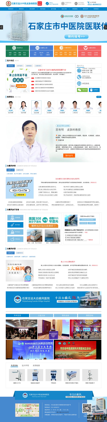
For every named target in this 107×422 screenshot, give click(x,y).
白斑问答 (38, 65)
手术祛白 (15, 232)
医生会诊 (65, 315)
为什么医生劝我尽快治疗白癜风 (65, 285)
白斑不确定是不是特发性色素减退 (77, 275)
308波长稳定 (83, 223)
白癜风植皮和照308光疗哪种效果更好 (42, 285)
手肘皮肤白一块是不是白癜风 (46, 278)
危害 (24, 54)
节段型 (90, 54)
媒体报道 (29, 65)
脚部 (75, 54)
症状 (15, 54)
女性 (48, 52)
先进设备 (14, 365)
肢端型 (83, 54)
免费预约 (94, 90)
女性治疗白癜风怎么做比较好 (15, 205)
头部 (56, 52)
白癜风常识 (19, 253)
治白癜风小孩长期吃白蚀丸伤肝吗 (67, 179)
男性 (35, 54)
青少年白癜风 (18, 173)
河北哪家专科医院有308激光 (41, 78)
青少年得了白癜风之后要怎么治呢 (73, 186)
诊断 (19, 54)
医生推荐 (32, 9)
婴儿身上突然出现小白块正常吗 (47, 189)
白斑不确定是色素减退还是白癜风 (77, 269)
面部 (61, 52)
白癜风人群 (10, 170)
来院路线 (74, 9)
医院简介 (21, 9)
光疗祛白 (15, 225)
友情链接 (36, 365)
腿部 (70, 54)
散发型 (90, 52)
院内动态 (42, 9)
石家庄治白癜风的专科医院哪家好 (42, 87)
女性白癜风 (26, 173)
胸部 (75, 52)
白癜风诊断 (17, 256)
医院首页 (10, 9)
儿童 (35, 52)
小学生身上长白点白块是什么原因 (47, 195)
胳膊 (61, 54)
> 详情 (85, 232)
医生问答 (64, 9)
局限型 (83, 52)
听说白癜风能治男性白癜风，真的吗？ (88, 205)
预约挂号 (85, 9)
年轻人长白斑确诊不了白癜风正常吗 (78, 278)
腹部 (56, 54)
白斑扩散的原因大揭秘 (70, 192)
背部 (70, 52)
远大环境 (25, 365)
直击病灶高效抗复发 (87, 219)
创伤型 (96, 54)
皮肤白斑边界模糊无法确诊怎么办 (77, 272)
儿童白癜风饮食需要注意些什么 (47, 186)
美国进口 (91, 223)
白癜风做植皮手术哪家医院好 (41, 81)
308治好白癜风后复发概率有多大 (42, 287)
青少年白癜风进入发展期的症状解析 (74, 189)
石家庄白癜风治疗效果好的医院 (42, 84)
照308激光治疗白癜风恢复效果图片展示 (18, 287)
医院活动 (89, 315)
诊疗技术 (19, 65)
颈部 (65, 52)
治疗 (10, 54)
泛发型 (96, 52)
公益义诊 (41, 315)
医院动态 (10, 65)
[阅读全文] (94, 182)
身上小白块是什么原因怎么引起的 (65, 287)
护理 (15, 52)
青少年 (41, 52)
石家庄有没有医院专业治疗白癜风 (42, 91)
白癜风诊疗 (10, 253)
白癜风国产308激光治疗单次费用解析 (18, 285)
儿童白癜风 (10, 173)
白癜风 (48, 54)
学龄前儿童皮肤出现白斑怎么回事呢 (48, 272)
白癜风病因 (32, 256)
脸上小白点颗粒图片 (68, 262)
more (98, 97)
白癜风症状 (10, 256)
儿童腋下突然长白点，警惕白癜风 (47, 192)
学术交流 (17, 315)
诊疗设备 (53, 9)
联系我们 (96, 9)
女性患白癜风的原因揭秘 (15, 202)
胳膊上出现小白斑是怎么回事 (46, 269)
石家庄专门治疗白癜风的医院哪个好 (52, 70)
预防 (19, 52)
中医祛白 (15, 239)
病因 (10, 52)
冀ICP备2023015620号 (63, 412)
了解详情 (82, 90)
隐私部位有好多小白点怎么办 (46, 275)
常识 (24, 52)
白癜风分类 (19, 170)
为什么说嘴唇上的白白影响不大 (89, 285)
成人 (41, 54)
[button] (1, 27)
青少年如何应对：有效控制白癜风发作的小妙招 (77, 195)
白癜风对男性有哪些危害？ (63, 202)
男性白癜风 (33, 173)
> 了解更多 (90, 240)
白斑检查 (15, 218)
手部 (65, 54)
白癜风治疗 (25, 256)
